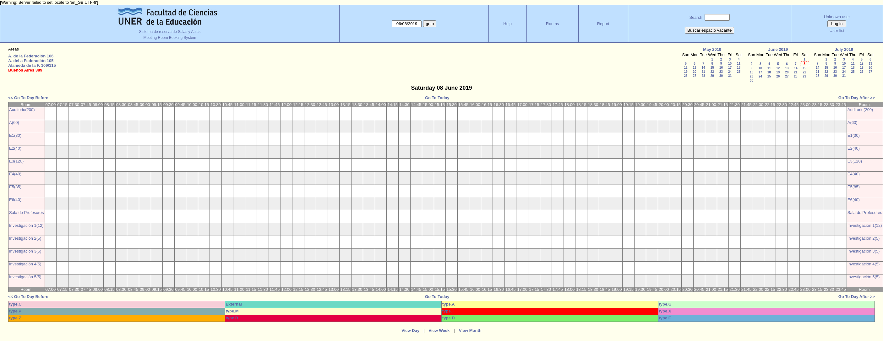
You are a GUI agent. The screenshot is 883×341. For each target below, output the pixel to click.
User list (837, 30)
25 (738, 71)
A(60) (14, 122)
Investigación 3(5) (25, 251)
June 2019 (778, 49)
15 (712, 67)
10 (730, 63)
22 (712, 71)
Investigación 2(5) (25, 238)
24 (730, 71)
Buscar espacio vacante (709, 30)
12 (685, 67)
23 (721, 71)
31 (730, 75)
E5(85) (15, 186)
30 (721, 75)
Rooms (552, 23)
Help (507, 23)
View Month (470, 330)
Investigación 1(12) (26, 225)
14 (703, 67)
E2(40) (15, 148)
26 (685, 75)
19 (685, 71)
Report (603, 23)
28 (703, 75)
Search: (696, 17)
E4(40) (15, 174)
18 (738, 67)
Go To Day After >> (856, 97)
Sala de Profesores (26, 212)
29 (712, 75)
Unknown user (837, 16)
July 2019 (844, 49)
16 (721, 67)
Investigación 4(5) (25, 264)
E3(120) (16, 161)
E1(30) (15, 135)
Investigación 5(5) (25, 276)
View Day (410, 330)
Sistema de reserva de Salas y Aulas (169, 31)
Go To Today (437, 97)
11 (738, 63)
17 (730, 67)
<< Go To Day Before (28, 97)
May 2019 (712, 49)
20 (694, 71)
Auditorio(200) (22, 109)
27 (694, 75)
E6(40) (15, 199)
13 (694, 67)
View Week (439, 330)
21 (703, 71)
